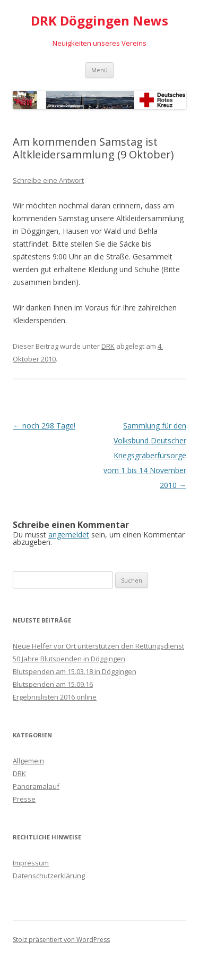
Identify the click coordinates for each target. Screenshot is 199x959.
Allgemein (28, 760)
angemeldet (68, 534)
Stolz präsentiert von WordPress (61, 939)
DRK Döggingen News (99, 21)
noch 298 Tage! (44, 425)
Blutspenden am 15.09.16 (53, 684)
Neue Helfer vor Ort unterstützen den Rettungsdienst (98, 646)
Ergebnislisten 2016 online (55, 697)
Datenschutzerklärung (49, 875)
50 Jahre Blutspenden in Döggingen (69, 658)
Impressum (31, 863)
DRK (108, 346)
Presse (24, 799)
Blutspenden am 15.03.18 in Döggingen (74, 671)
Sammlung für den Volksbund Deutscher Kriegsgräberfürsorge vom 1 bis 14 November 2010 (144, 455)
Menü (99, 70)
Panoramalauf (36, 786)
